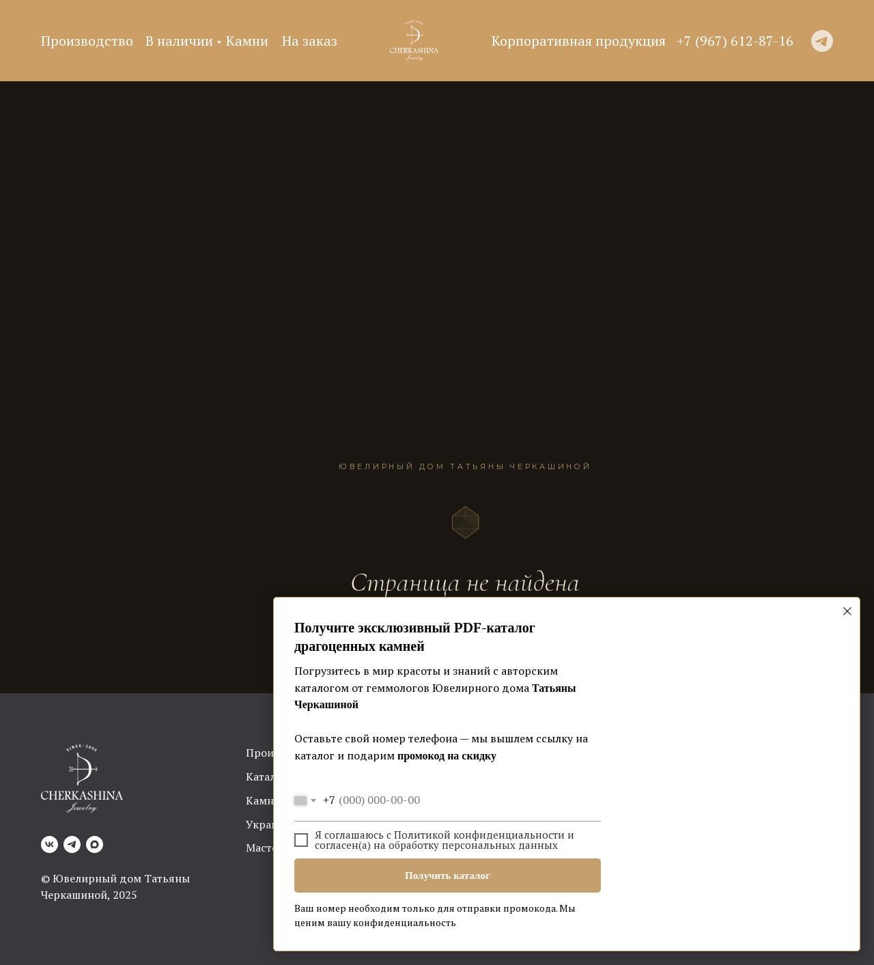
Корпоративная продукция (579, 40)
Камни (247, 40)
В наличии (179, 40)
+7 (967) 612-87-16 (735, 40)
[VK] (49, 844)
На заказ (309, 40)
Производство (87, 40)
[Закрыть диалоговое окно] (847, 611)
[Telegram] (72, 844)
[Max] (94, 844)
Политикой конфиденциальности (479, 834)
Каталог (266, 776)
